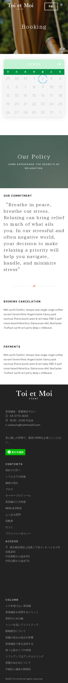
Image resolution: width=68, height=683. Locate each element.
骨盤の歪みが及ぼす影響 (19, 637)
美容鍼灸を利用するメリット (21, 612)
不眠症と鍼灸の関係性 (18, 669)
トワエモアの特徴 (15, 476)
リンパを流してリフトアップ (21, 624)
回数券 (9, 521)
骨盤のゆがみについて (18, 662)
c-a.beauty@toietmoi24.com (22, 425)
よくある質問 (13, 514)
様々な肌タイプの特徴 (18, 650)
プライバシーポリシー (18, 533)
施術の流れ (11, 483)
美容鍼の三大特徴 (15, 501)
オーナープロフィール (18, 495)
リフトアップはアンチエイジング (24, 656)
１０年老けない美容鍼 (18, 605)
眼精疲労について (15, 631)
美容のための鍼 (14, 618)
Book (51, 6)
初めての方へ (13, 470)
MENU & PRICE (13, 508)
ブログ (9, 489)
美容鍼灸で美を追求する (19, 643)
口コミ (9, 527)
